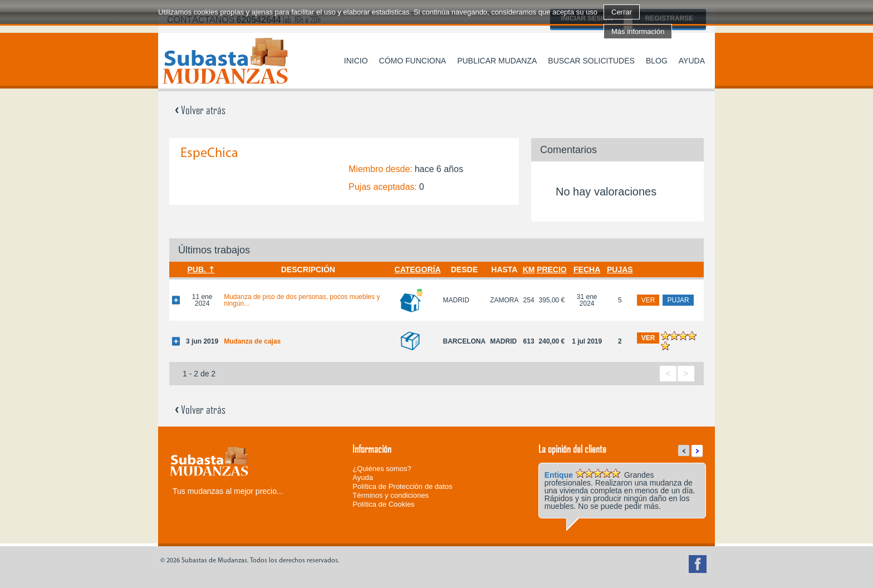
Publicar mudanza (497, 60)
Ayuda (692, 60)
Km (529, 269)
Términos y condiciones (390, 495)
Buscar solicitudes (591, 60)
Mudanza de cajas (252, 341)
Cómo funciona (413, 60)
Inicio (356, 60)
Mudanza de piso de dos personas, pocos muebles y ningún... (302, 300)
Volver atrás (200, 109)
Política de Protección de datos (402, 486)
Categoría (418, 269)
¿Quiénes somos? (381, 468)
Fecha (586, 269)
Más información (637, 31)
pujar (678, 300)
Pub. (196, 269)
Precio (552, 269)
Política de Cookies (383, 504)
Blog (657, 60)
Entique (559, 475)
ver (648, 300)
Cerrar (621, 12)
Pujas (620, 269)
